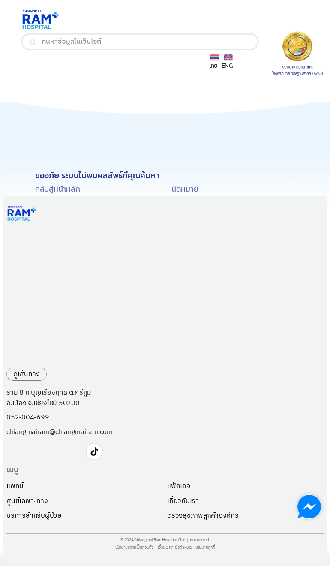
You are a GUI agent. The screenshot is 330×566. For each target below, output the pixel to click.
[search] (33, 42)
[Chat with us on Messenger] (309, 506)
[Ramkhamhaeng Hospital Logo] (74, 20)
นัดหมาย (184, 189)
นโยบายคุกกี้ (205, 548)
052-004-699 (27, 417)
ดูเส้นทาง (26, 374)
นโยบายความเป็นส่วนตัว (134, 548)
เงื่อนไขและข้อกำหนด (175, 548)
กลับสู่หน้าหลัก (57, 189)
